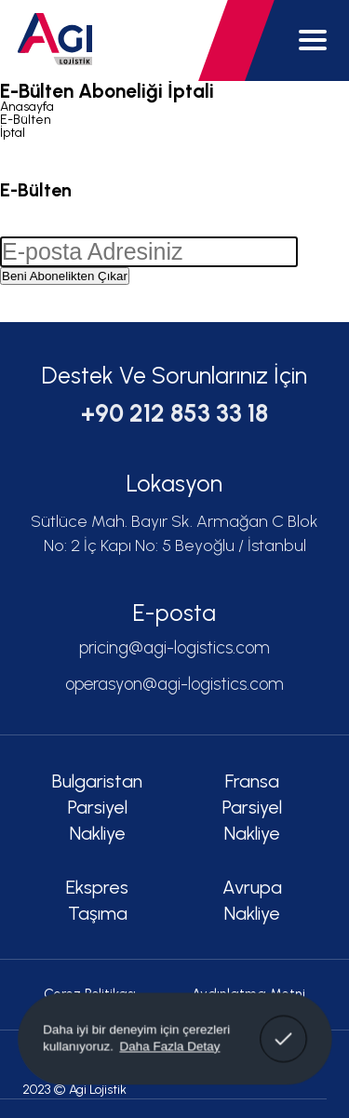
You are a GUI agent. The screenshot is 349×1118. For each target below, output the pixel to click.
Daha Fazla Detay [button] (169, 1046)
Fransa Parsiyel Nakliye (252, 807)
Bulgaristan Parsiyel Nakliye (97, 807)
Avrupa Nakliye (252, 900)
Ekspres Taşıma (97, 900)
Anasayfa (27, 106)
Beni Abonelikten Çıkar (65, 276)
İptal (12, 133)
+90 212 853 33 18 (174, 413)
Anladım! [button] (284, 1025)
